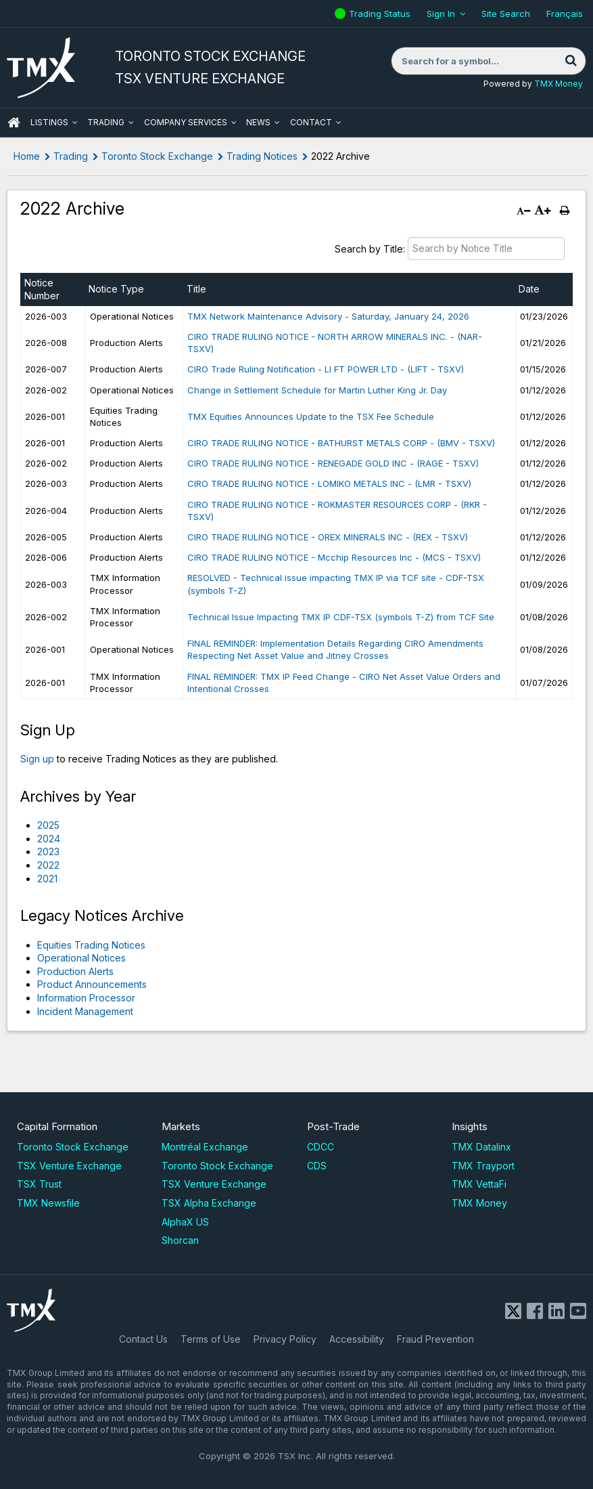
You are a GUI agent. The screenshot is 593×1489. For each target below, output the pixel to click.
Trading (105, 122)
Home (27, 156)
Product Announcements (92, 984)
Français (564, 13)
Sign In (441, 13)
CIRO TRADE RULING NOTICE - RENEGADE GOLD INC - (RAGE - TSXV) (333, 463)
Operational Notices (81, 958)
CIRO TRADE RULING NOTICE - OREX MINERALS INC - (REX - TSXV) (327, 537)
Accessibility (356, 1339)
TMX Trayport (483, 1165)
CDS (317, 1165)
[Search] (571, 60)
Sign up (37, 758)
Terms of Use (211, 1339)
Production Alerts (75, 971)
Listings (49, 122)
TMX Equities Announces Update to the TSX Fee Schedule (310, 416)
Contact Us (143, 1339)
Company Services (185, 122)
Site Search (505, 13)
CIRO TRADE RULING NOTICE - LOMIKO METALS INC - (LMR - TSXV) (329, 483)
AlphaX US (185, 1222)
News (258, 122)
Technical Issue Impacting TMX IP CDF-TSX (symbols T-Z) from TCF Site (340, 616)
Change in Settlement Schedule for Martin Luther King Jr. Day (317, 390)
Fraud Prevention (435, 1339)
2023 (48, 851)
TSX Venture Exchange (69, 1165)
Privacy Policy (285, 1339)
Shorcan (180, 1240)
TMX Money (558, 84)
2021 (47, 878)
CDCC (320, 1146)
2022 (48, 865)
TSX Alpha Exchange (209, 1203)
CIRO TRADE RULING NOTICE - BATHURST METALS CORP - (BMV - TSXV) (341, 442)
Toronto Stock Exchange (157, 156)
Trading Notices (262, 156)
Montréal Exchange (205, 1146)
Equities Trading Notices (91, 945)
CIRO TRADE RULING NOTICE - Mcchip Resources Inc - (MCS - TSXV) (334, 557)
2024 (48, 838)
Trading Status (381, 13)
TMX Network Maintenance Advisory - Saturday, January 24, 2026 (328, 316)
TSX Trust (39, 1184)
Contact (311, 122)
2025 (48, 825)
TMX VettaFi (479, 1184)
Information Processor (86, 998)
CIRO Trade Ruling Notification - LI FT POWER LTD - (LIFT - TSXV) (325, 369)
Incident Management (85, 1011)
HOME (13, 122)
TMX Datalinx (481, 1146)
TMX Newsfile (48, 1203)
